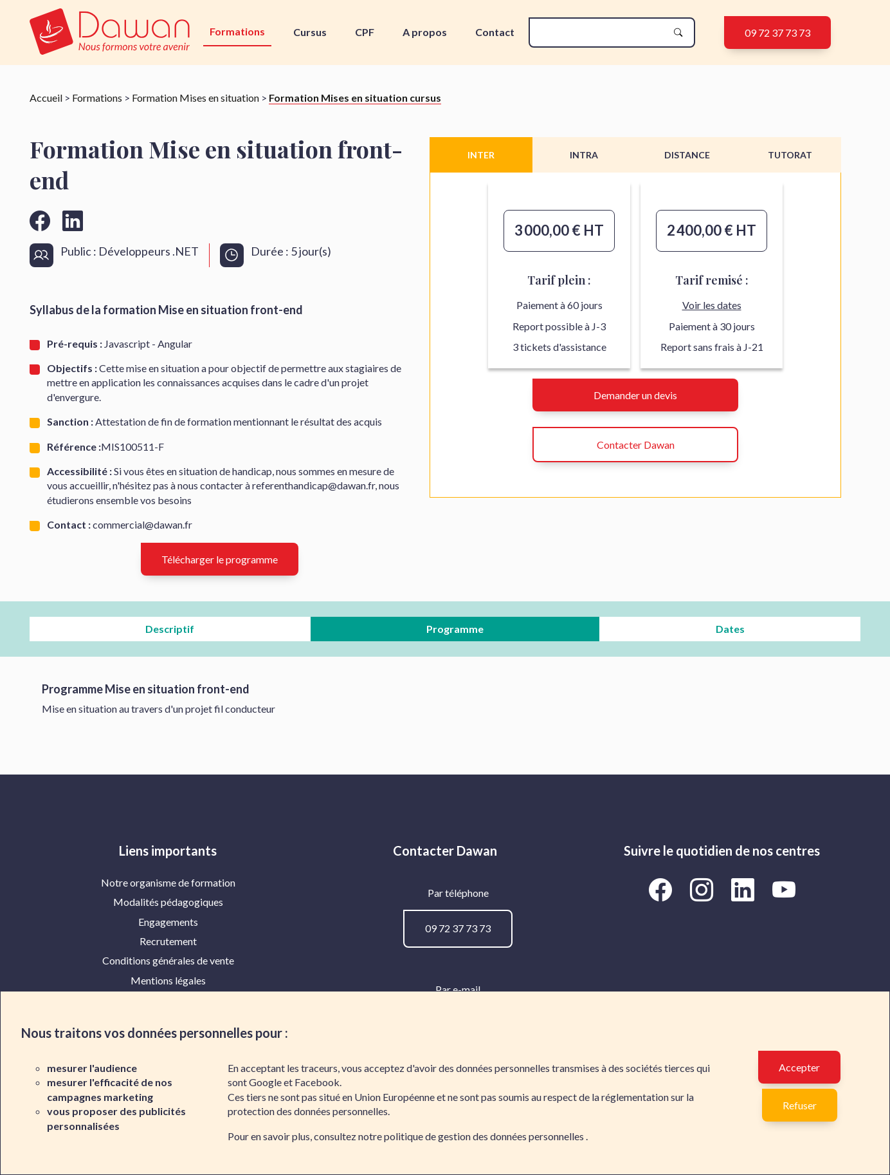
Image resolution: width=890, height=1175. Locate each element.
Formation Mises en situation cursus (355, 97)
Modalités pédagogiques (168, 902)
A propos (425, 32)
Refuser (800, 1105)
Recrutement (168, 941)
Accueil (46, 97)
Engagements (168, 922)
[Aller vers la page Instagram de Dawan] (703, 890)
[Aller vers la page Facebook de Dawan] (662, 890)
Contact (494, 32)
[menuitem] (168, 883)
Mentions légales (168, 980)
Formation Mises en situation (195, 97)
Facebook (317, 1082)
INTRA (584, 154)
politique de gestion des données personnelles (485, 1136)
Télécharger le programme (219, 559)
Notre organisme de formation (168, 882)
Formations (237, 31)
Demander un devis (635, 395)
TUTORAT (790, 154)
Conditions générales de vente (168, 960)
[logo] (112, 32)
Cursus (310, 32)
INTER (481, 154)
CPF (364, 32)
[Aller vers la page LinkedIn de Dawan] (744, 890)
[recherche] (601, 32)
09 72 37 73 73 (777, 32)
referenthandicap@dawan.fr (313, 485)
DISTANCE (687, 154)
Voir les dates (711, 305)
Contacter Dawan (636, 444)
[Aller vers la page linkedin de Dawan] (72, 220)
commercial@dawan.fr (142, 524)
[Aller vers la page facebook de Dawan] (40, 220)
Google (265, 1082)
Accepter (799, 1067)
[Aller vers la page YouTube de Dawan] (783, 890)
